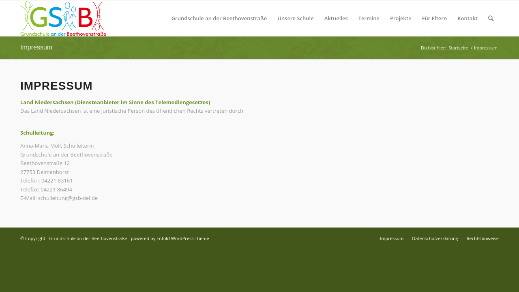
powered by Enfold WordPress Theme (170, 238)
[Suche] (491, 18)
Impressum (36, 47)
